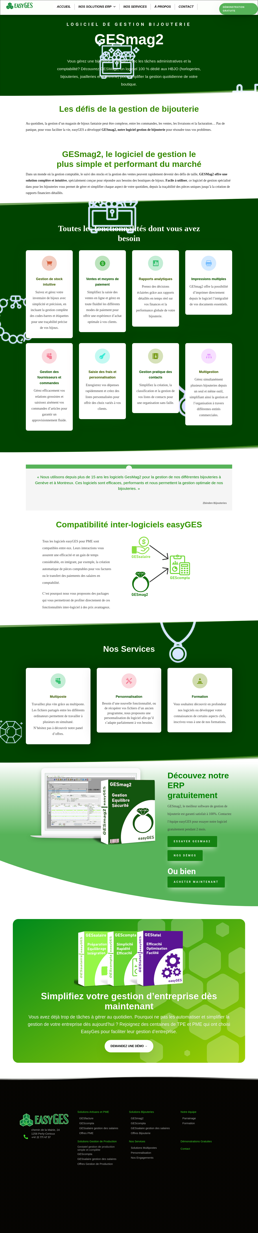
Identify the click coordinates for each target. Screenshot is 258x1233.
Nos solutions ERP (97, 7)
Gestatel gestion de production (96, 1146)
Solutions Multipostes (144, 1147)
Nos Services (137, 1141)
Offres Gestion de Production (95, 1163)
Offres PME (86, 1133)
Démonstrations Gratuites (196, 1141)
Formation (189, 1123)
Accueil (64, 6)
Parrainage (189, 1118)
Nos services (135, 6)
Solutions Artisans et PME (93, 1111)
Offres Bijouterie (140, 1133)
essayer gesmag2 (192, 841)
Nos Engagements (142, 1157)
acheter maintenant (196, 881)
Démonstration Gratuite (233, 9)
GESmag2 (137, 1118)
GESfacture (86, 1118)
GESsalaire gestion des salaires (98, 1128)
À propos (162, 6)
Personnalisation (141, 1152)
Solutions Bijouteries (141, 1111)
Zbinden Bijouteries (215, 503)
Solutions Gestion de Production (97, 1141)
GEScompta (86, 1123)
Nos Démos (185, 855)
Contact (186, 6)
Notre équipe (188, 1111)
